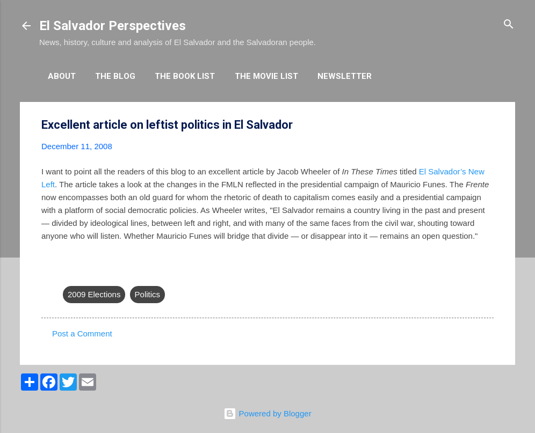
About (62, 76)
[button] (487, 125)
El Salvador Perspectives (112, 25)
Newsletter (344, 76)
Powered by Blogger (267, 413)
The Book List (185, 76)
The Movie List (266, 76)
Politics (148, 294)
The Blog (115, 76)
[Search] (508, 25)
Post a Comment (82, 333)
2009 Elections (94, 294)
